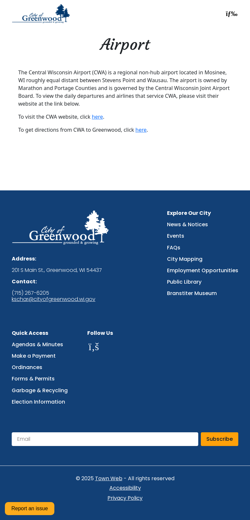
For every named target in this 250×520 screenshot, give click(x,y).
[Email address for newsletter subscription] (105, 439)
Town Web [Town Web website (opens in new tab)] (108, 478)
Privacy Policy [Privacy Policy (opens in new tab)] (125, 498)
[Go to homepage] (43, 13)
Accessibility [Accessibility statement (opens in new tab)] (125, 488)
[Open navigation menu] (230, 14)
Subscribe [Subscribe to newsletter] (219, 439)
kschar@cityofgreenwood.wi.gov (53, 299)
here (97, 116)
